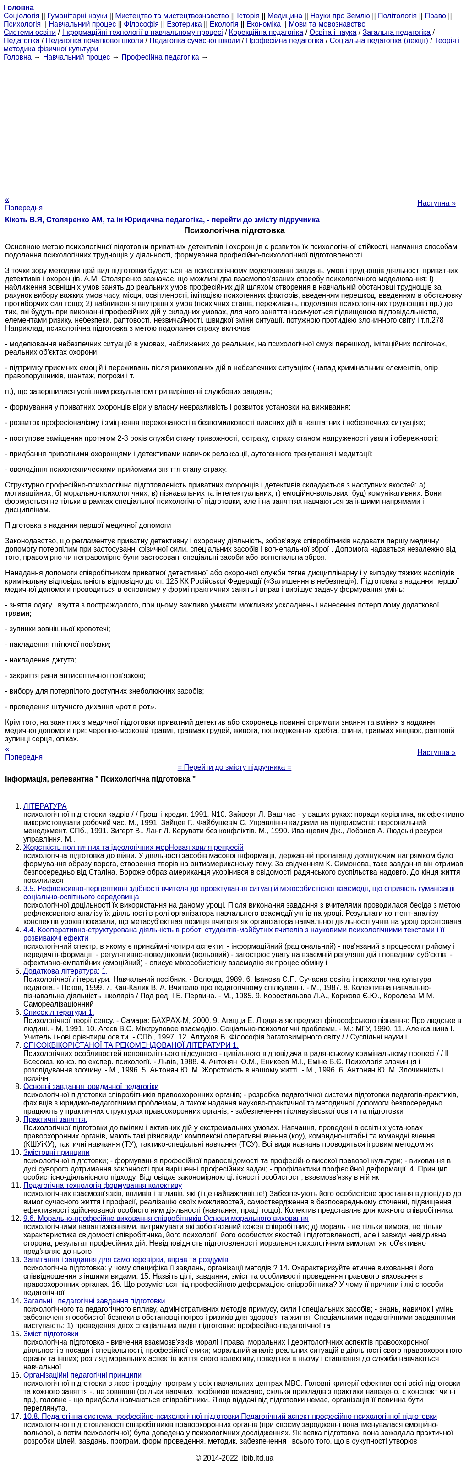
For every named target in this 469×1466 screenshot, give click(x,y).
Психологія (22, 24)
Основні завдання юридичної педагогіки (90, 1086)
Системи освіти (30, 32)
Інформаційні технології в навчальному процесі (142, 32)
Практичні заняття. (55, 1119)
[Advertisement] (234, 125)
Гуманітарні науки (77, 16)
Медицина (284, 16)
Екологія (224, 24)
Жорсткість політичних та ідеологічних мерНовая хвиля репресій (133, 847)
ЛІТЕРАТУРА (45, 806)
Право (435, 16)
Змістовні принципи (56, 1152)
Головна (18, 57)
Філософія (141, 24)
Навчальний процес (82, 24)
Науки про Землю (340, 16)
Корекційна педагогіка (266, 32)
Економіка (263, 24)
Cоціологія (21, 16)
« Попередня (24, 204)
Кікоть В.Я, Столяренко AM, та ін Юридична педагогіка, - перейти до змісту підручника (162, 220)
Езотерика (184, 24)
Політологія (397, 16)
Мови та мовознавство (327, 24)
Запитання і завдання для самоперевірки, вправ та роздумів (126, 1260)
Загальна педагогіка (397, 32)
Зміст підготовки (50, 1334)
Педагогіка (21, 40)
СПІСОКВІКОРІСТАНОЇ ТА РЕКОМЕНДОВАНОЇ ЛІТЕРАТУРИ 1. (131, 1045)
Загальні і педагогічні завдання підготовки (94, 1301)
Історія (248, 16)
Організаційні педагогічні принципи (82, 1375)
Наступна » (436, 203)
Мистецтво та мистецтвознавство (172, 16)
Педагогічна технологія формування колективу (102, 1185)
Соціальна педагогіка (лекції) (379, 40)
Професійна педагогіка (285, 40)
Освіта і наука (333, 32)
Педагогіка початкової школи (94, 40)
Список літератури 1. (58, 1012)
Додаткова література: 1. (65, 971)
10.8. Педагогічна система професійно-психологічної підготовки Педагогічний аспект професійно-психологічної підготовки (230, 1416)
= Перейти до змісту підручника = (235, 767)
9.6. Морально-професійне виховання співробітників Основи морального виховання (166, 1218)
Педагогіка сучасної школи (194, 40)
